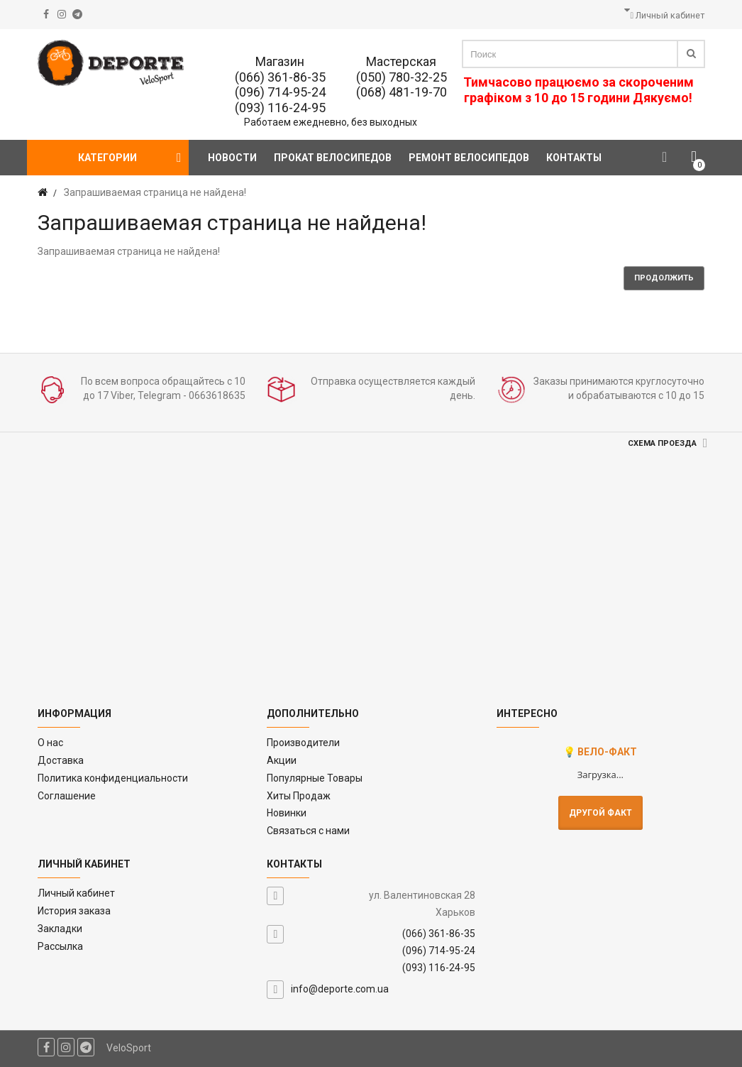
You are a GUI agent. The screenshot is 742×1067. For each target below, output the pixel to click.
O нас (50, 742)
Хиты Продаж (299, 795)
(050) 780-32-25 (401, 77)
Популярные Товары (314, 778)
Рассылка (60, 946)
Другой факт (600, 813)
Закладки (60, 928)
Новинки (286, 813)
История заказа (74, 910)
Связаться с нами (308, 830)
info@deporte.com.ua (340, 989)
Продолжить (664, 278)
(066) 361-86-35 (280, 77)
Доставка (61, 760)
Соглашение (67, 795)
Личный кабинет (76, 893)
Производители (303, 742)
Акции (282, 760)
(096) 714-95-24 (280, 91)
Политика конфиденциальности (113, 778)
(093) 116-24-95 (280, 107)
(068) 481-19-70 (401, 91)
